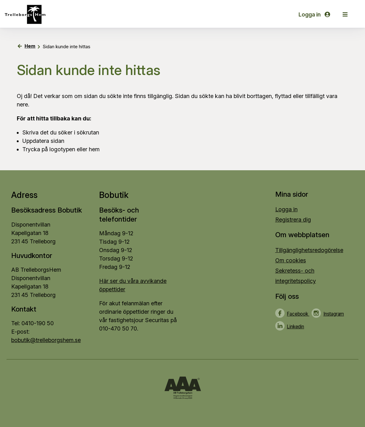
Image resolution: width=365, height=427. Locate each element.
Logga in (314, 14)
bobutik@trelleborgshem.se (46, 340)
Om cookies (290, 260)
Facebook (298, 314)
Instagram (333, 314)
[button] (345, 14)
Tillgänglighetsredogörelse (309, 250)
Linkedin (295, 327)
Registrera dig (293, 219)
